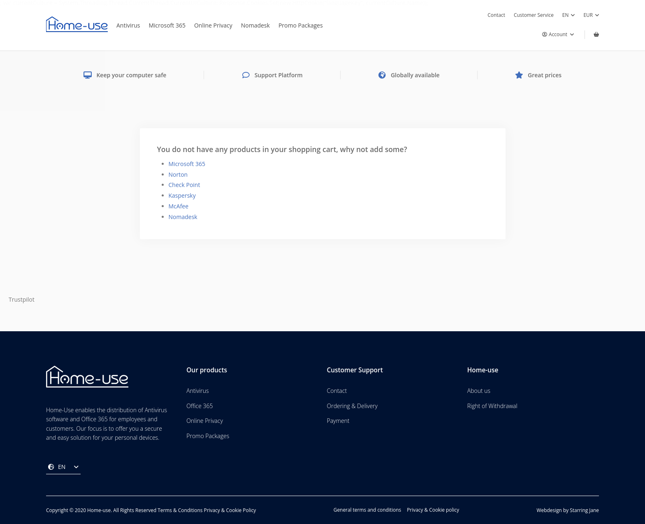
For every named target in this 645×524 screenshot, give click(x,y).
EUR (591, 15)
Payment (338, 421)
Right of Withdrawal (492, 406)
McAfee (179, 206)
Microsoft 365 (166, 25)
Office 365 (199, 406)
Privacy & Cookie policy (433, 510)
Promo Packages (300, 25)
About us (478, 391)
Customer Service (534, 15)
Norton (178, 174)
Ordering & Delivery (352, 406)
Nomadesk (255, 25)
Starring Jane (584, 510)
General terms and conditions (367, 510)
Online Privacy (213, 25)
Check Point (184, 185)
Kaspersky (182, 195)
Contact (496, 15)
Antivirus (128, 25)
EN (568, 15)
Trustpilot (22, 299)
